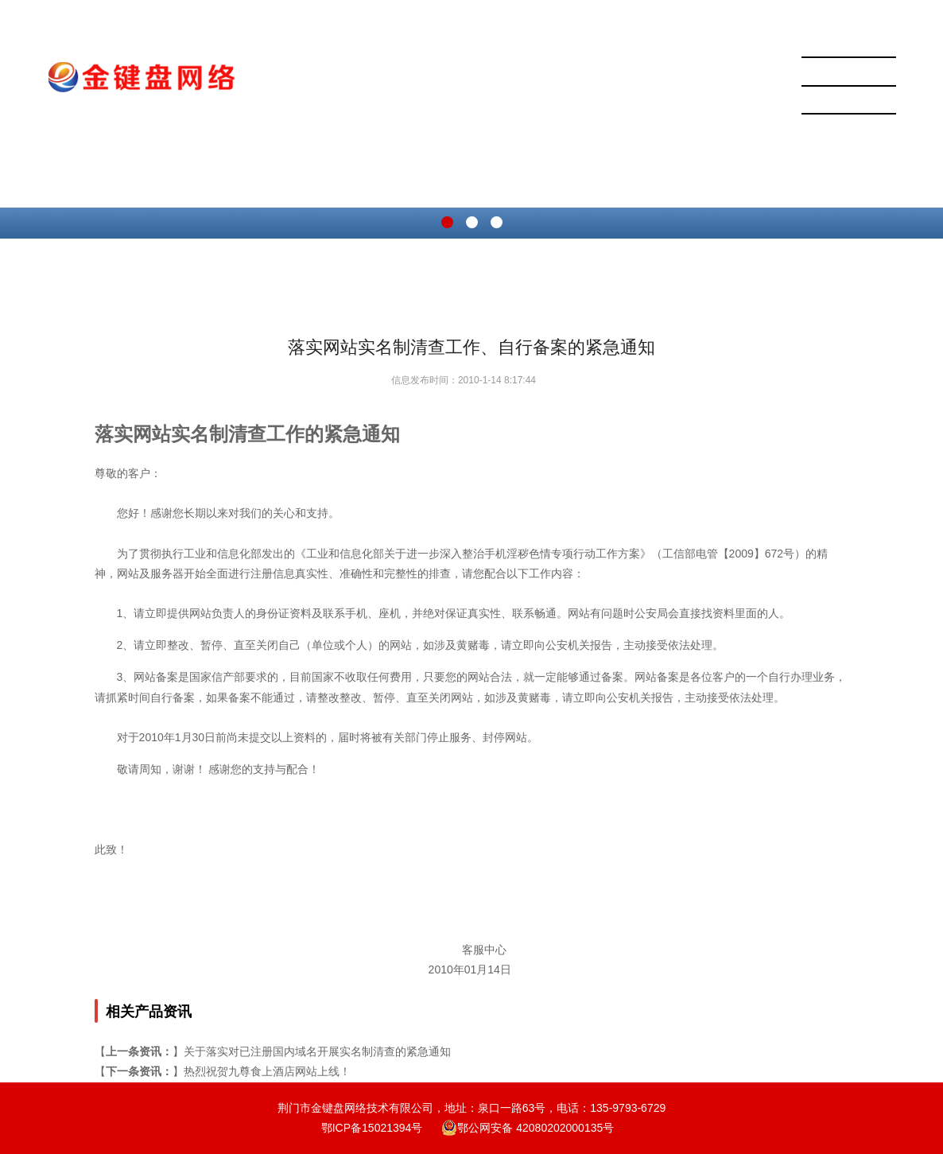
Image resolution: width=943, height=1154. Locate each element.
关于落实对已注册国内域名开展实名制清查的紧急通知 (317, 1051)
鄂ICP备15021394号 (372, 1127)
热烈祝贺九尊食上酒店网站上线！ (267, 1071)
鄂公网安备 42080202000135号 (527, 1128)
